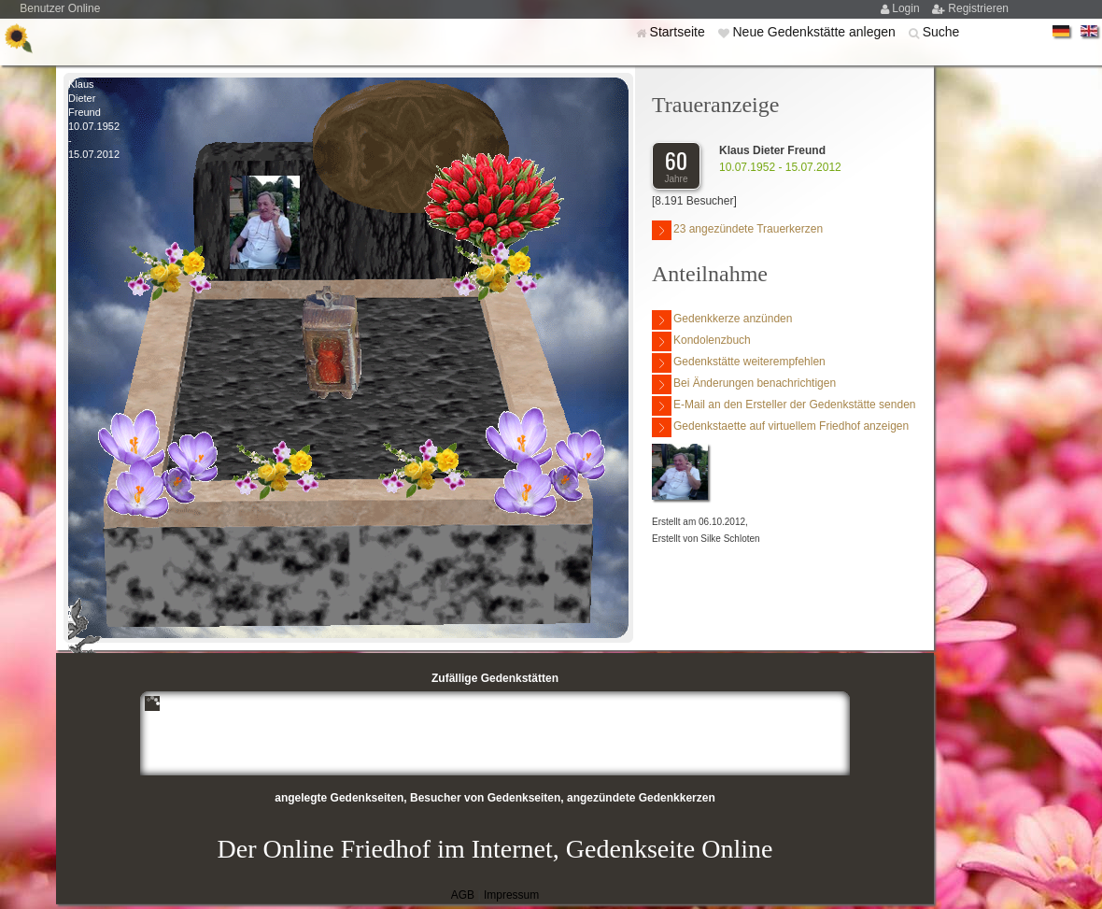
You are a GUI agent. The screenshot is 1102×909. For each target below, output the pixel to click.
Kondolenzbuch (701, 341)
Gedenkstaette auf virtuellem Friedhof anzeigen (780, 427)
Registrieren (978, 8)
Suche (941, 31)
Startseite (679, 31)
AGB (462, 895)
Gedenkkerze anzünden (722, 320)
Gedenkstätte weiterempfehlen (739, 363)
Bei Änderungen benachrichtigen (744, 384)
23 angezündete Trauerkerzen (737, 230)
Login (907, 8)
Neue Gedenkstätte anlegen (815, 31)
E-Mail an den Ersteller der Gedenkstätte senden (783, 406)
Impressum (511, 895)
